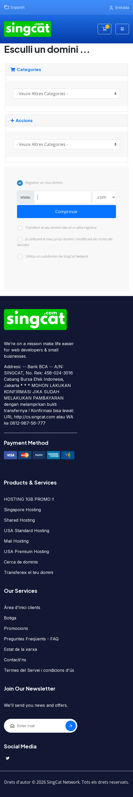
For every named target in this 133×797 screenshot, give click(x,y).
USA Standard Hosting (26, 530)
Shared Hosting (19, 520)
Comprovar (66, 211)
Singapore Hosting (22, 509)
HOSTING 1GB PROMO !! (29, 499)
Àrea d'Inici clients (22, 607)
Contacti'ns (15, 659)
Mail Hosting (16, 541)
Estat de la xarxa (20, 649)
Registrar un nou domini (40, 183)
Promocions (16, 628)
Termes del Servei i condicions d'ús (39, 670)
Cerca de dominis (21, 562)
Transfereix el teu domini (28, 572)
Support (14, 7)
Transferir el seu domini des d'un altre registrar (57, 228)
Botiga (10, 617)
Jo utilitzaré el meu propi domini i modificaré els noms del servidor (64, 242)
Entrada (119, 7)
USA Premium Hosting (26, 551)
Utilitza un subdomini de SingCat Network (52, 257)
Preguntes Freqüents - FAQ (31, 638)
